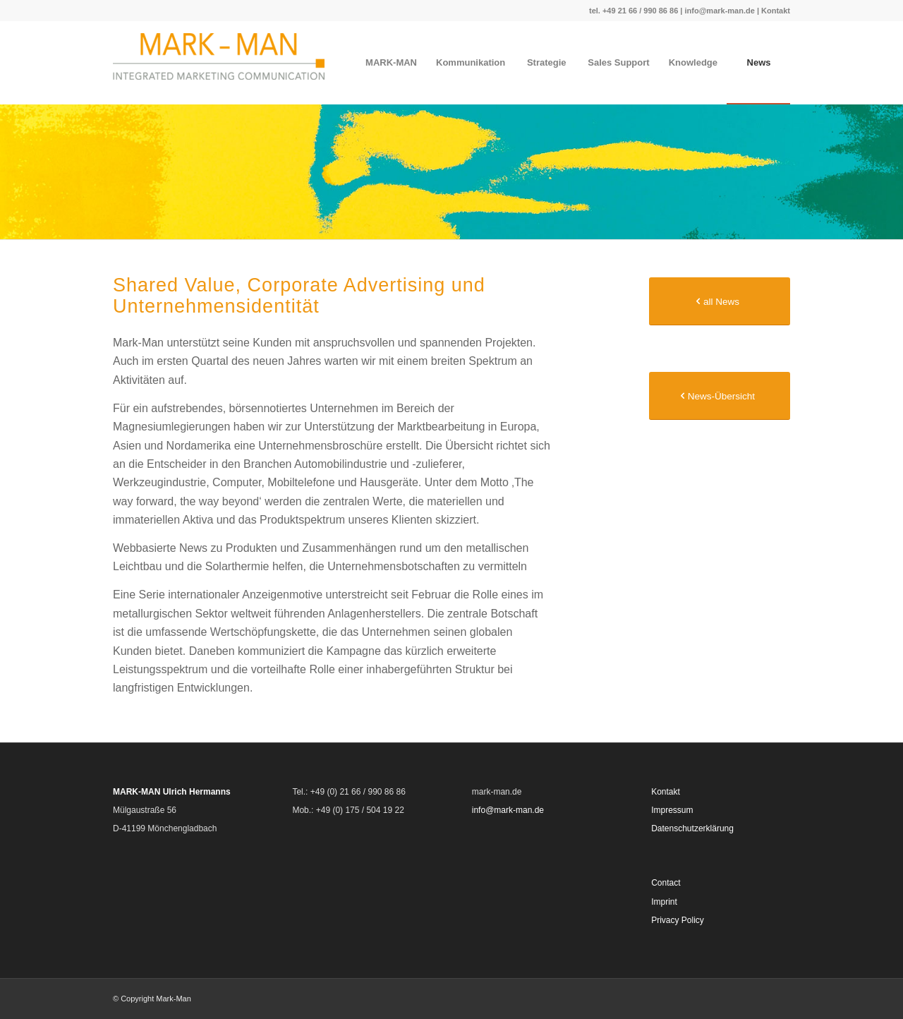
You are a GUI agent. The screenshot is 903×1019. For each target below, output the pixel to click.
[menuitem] (391, 63)
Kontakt (775, 10)
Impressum (672, 810)
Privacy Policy (677, 920)
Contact (665, 883)
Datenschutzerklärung (692, 828)
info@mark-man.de (719, 10)
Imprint (664, 902)
